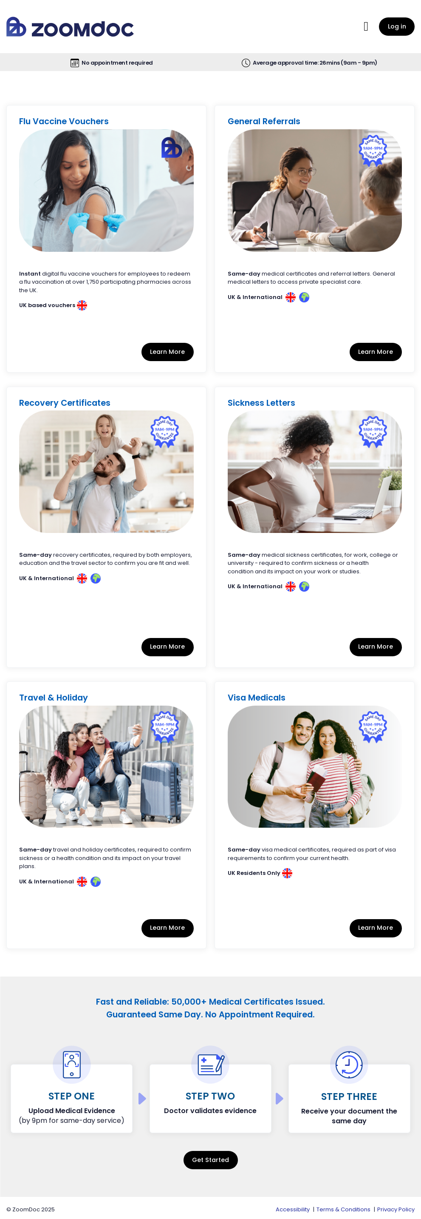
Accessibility (293, 1209)
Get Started (210, 1160)
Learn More (167, 351)
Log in (397, 26)
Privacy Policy (396, 1209)
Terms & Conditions (343, 1209)
